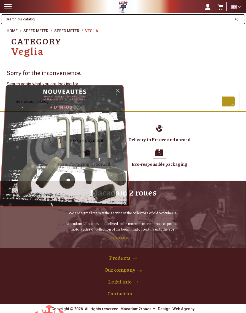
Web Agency (183, 309)
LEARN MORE (119, 238)
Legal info (120, 281)
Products (120, 257)
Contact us (119, 293)
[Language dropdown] (236, 7)
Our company (119, 269)
